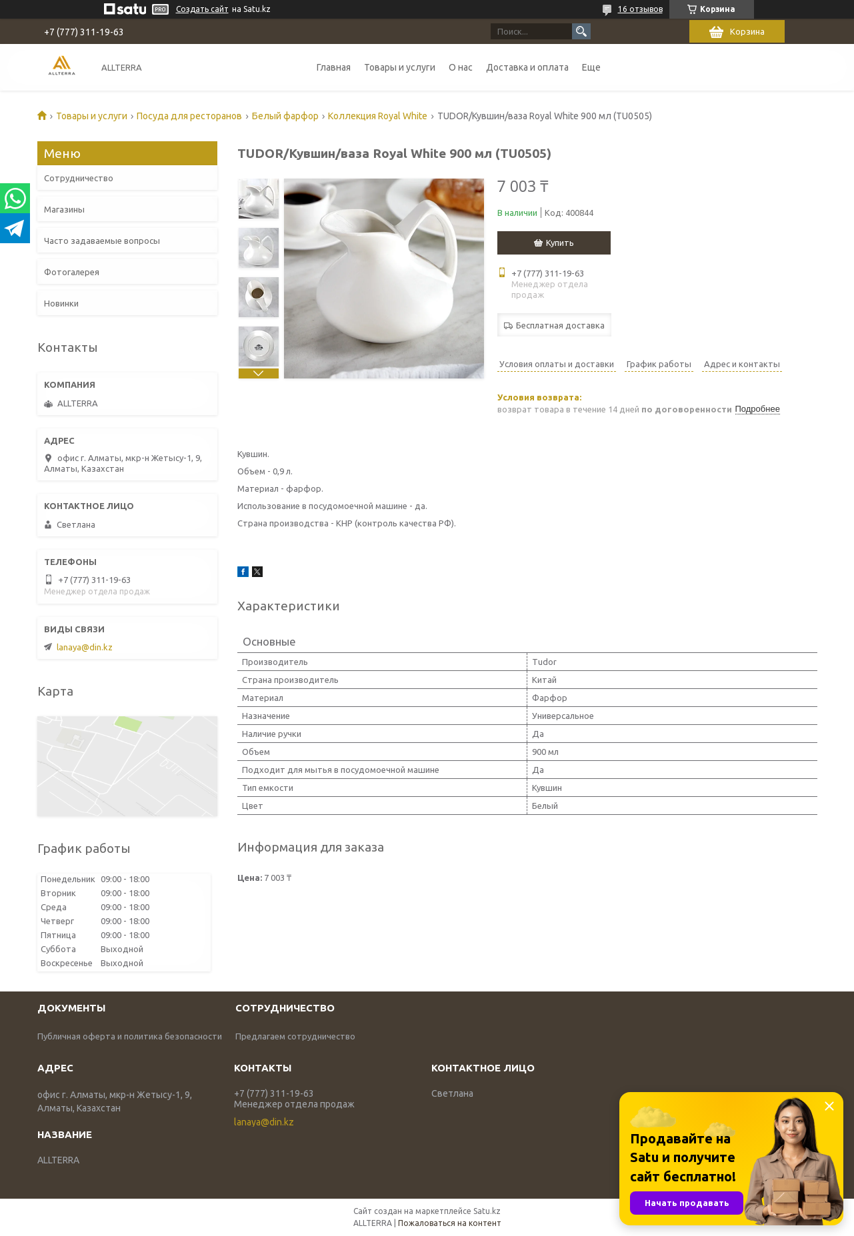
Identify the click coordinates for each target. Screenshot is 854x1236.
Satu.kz (487, 1211)
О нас (461, 67)
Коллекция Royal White (377, 116)
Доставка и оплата (527, 67)
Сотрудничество (78, 178)
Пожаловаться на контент (449, 1223)
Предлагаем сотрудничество (295, 1036)
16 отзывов (640, 9)
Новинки (61, 303)
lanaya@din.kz (85, 647)
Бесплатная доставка (560, 325)
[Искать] (581, 31)
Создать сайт (202, 9)
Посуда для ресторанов (189, 116)
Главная (334, 67)
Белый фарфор (285, 116)
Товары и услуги (399, 67)
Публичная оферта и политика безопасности (129, 1036)
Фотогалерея (71, 272)
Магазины (64, 209)
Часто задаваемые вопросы (102, 240)
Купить (560, 242)
